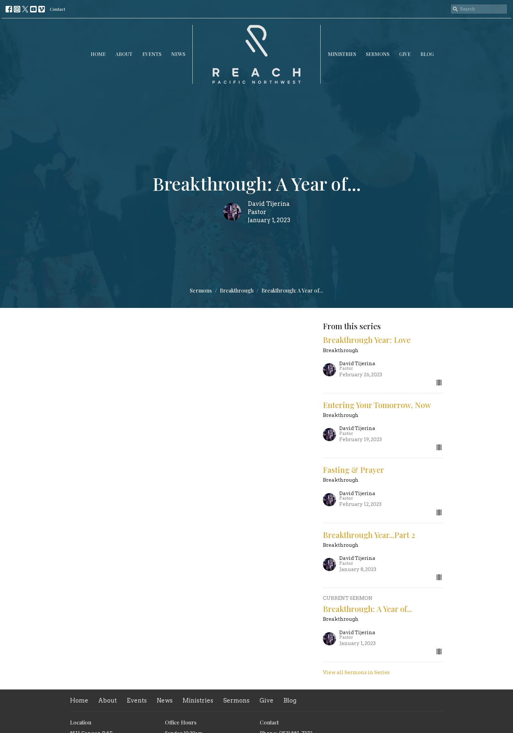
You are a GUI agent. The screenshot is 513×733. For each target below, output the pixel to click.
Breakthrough (237, 290)
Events (151, 54)
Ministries (342, 54)
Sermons (377, 54)
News (178, 54)
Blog (427, 54)
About (124, 54)
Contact (57, 9)
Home (98, 54)
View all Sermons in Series (356, 672)
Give (405, 54)
